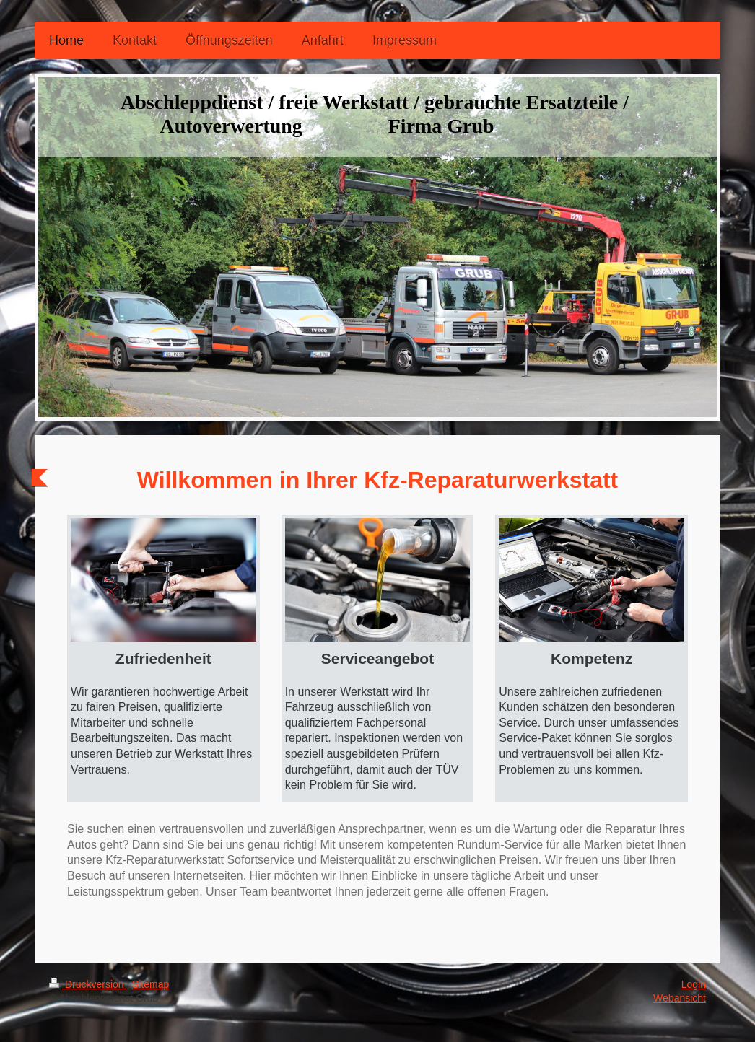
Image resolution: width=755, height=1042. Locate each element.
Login (693, 984)
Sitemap (150, 984)
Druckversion (87, 984)
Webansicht (679, 998)
